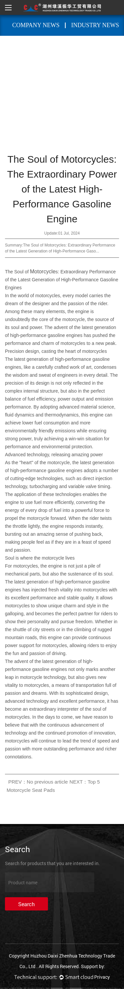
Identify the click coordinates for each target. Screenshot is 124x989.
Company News (36, 25)
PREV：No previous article (38, 782)
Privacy (102, 977)
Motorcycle (43, 271)
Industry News (95, 25)
